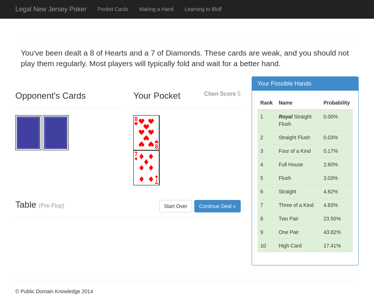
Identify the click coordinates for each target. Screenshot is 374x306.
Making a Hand (156, 9)
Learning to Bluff (203, 9)
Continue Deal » (217, 206)
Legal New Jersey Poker (51, 9)
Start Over (175, 206)
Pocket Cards (113, 9)
